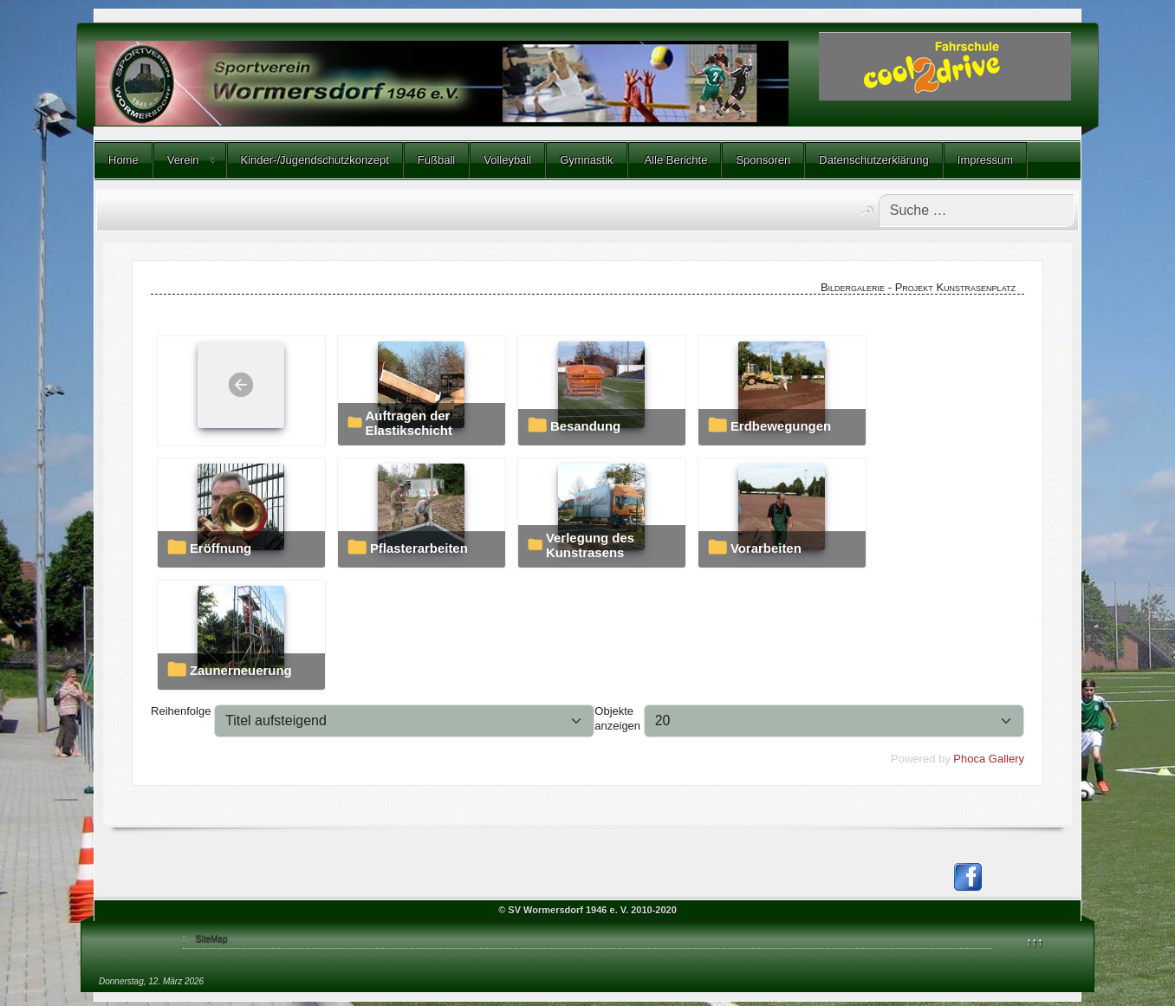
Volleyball (507, 159)
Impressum (985, 159)
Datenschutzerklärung (873, 159)
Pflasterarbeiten (419, 548)
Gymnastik (586, 159)
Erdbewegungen (780, 426)
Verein (183, 159)
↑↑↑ (1034, 941)
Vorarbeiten (766, 548)
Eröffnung (220, 548)
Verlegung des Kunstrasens (590, 545)
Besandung (585, 426)
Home (123, 159)
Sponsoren (763, 159)
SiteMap (212, 939)
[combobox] (976, 210)
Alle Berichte (675, 159)
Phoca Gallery (988, 758)
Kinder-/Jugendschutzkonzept (315, 159)
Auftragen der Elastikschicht (408, 423)
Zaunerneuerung (241, 671)
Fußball (436, 159)
